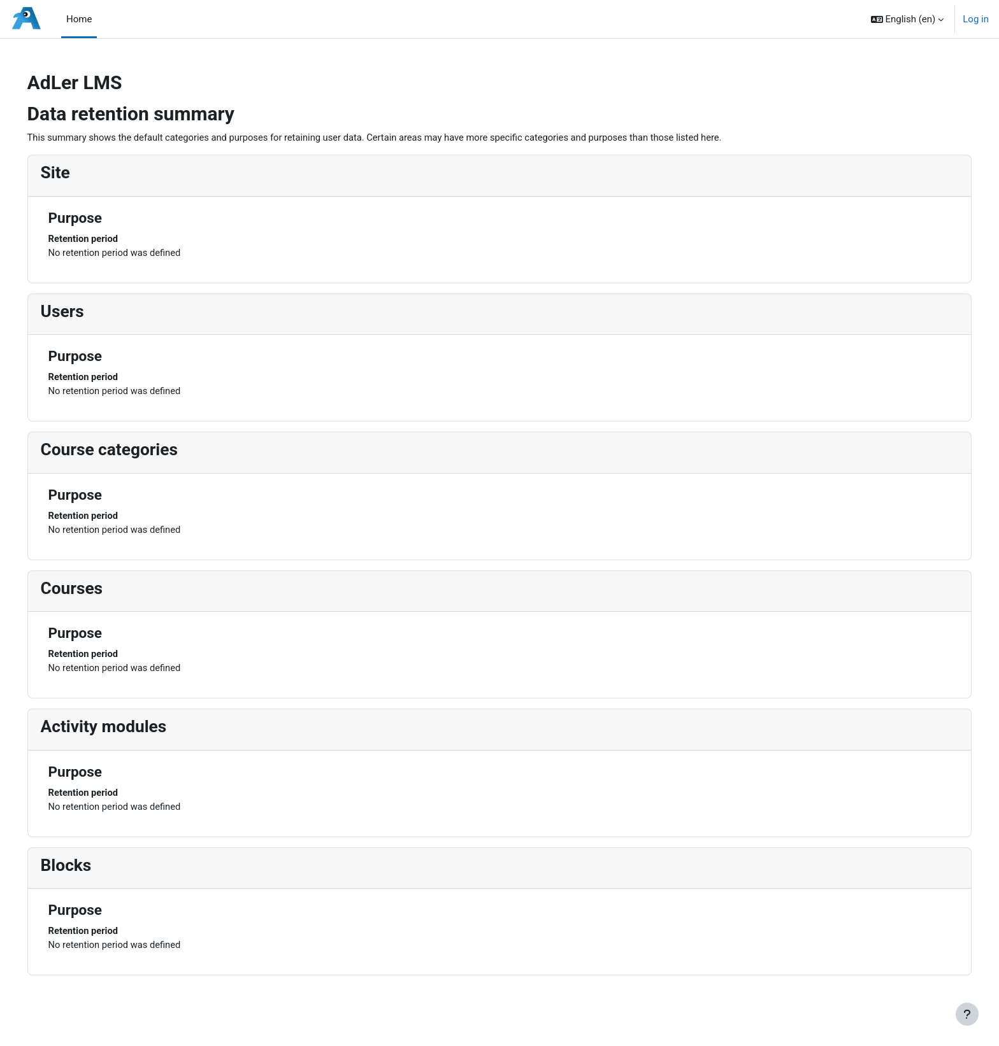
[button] (907, 19)
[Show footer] (967, 1014)
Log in (976, 19)
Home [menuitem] (79, 19)
